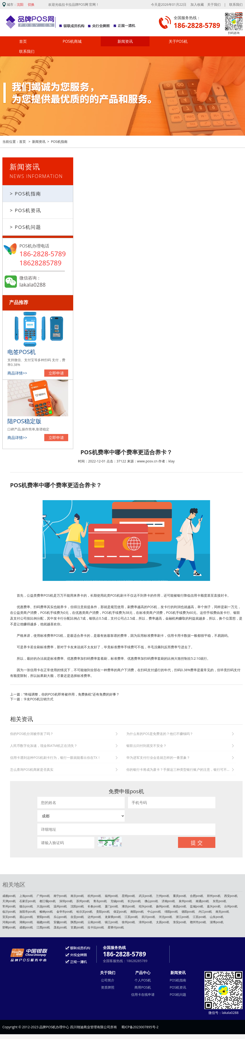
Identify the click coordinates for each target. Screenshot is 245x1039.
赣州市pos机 (198, 922)
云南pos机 (94, 922)
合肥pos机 (196, 896)
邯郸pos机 (9, 927)
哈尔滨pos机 (84, 912)
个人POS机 (142, 980)
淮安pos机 (179, 922)
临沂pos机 (9, 912)
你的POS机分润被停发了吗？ (31, 733)
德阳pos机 (188, 912)
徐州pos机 (128, 922)
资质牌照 (107, 987)
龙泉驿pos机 (113, 917)
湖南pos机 (26, 922)
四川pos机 (148, 917)
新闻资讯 (125, 41)
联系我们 (236, 4)
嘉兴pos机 (213, 906)
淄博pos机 (216, 922)
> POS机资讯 (25, 210)
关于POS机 (178, 41)
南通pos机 (202, 901)
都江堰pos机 (47, 901)
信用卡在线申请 (143, 994)
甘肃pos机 (77, 927)
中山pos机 (154, 912)
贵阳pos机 (103, 912)
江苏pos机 (131, 917)
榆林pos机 (46, 912)
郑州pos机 (213, 896)
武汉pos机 (145, 896)
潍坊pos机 (128, 906)
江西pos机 (43, 927)
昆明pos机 (128, 896)
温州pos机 (60, 906)
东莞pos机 (219, 901)
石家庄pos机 (27, 901)
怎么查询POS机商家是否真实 (31, 769)
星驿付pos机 (116, 927)
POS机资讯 (178, 987)
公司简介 (107, 980)
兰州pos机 (162, 896)
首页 (23, 41)
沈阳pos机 (77, 906)
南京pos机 (77, 896)
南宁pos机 (60, 896)
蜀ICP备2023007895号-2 (140, 1027)
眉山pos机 (26, 917)
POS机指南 (59, 141)
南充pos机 (222, 912)
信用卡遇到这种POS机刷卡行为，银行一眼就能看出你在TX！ (55, 757)
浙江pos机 (182, 917)
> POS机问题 (25, 227)
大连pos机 (43, 906)
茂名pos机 (60, 927)
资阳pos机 (43, 917)
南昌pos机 (179, 906)
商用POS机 (142, 987)
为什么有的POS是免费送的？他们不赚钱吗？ (159, 733)
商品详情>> (17, 373)
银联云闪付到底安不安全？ (146, 745)
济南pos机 (168, 901)
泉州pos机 (185, 901)
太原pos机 (162, 922)
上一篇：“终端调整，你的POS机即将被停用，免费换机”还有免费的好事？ (64, 694)
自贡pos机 (77, 917)
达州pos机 (94, 917)
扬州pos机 (162, 906)
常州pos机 (9, 906)
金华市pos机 (64, 912)
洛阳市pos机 (27, 912)
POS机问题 (178, 994)
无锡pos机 (117, 901)
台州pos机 (231, 906)
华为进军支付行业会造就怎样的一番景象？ (158, 757)
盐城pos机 (196, 906)
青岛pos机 (100, 901)
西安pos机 (231, 896)
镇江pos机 (111, 922)
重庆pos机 (179, 896)
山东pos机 (216, 917)
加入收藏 (197, 4)
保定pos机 (120, 912)
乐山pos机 (60, 917)
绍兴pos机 (145, 906)
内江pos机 (205, 912)
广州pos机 (43, 896)
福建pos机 (43, 922)
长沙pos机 (134, 901)
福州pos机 (111, 896)
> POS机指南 (25, 193)
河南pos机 (9, 922)
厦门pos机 (111, 906)
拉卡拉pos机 (96, 927)
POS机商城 (72, 41)
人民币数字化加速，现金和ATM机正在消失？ (43, 745)
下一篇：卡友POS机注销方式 (31, 699)
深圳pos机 (66, 901)
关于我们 (214, 4)
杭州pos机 (94, 896)
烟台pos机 (26, 906)
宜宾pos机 (9, 917)
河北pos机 (165, 917)
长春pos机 (94, 906)
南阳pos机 (137, 912)
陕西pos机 (77, 922)
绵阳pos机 (171, 912)
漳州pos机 (145, 922)
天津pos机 (9, 901)
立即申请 (56, 373)
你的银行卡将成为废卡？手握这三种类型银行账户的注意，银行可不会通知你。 (181, 769)
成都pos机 (9, 896)
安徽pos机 (60, 922)
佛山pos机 (151, 901)
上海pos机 (26, 896)
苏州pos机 (83, 901)
